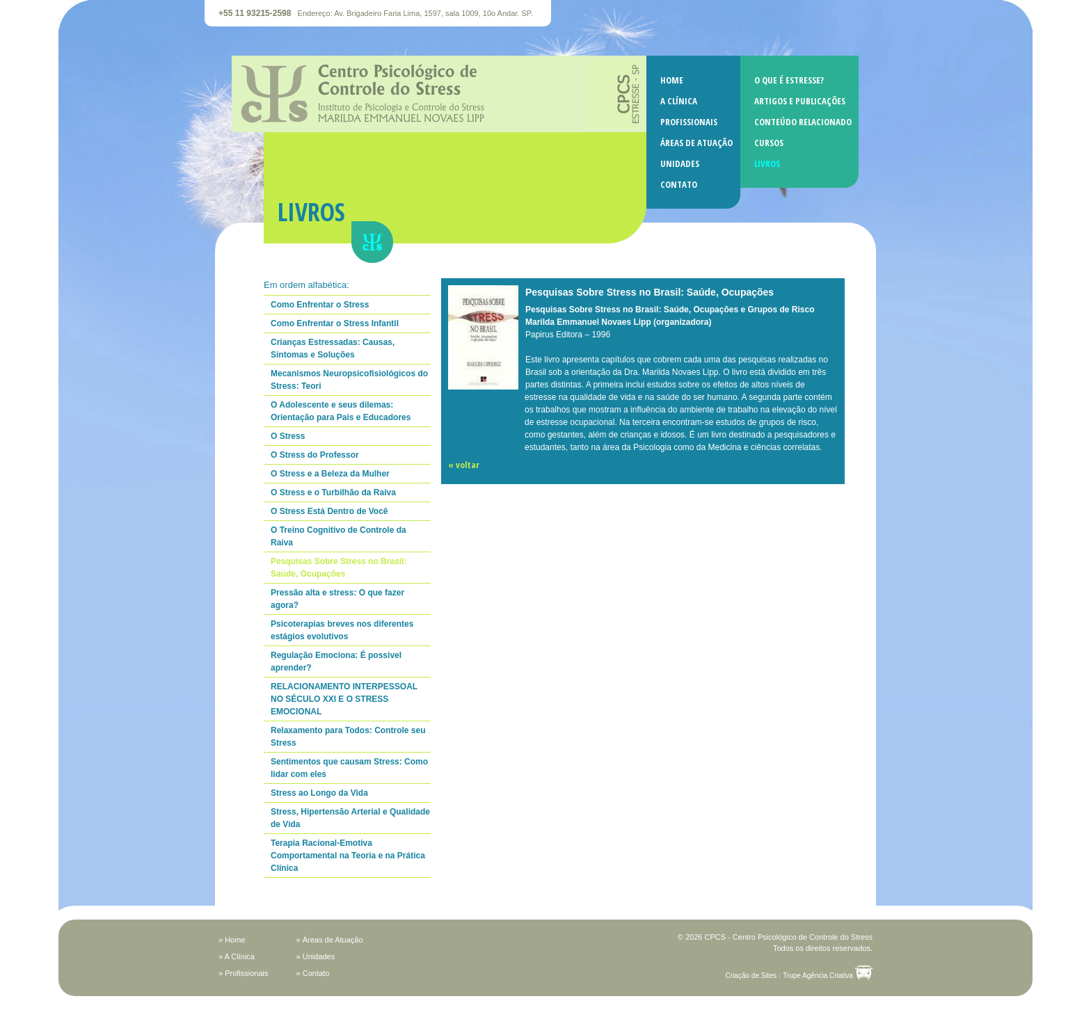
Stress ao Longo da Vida (319, 793)
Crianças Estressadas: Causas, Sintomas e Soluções (333, 348)
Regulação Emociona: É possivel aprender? (336, 661)
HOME (671, 80)
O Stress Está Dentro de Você (329, 511)
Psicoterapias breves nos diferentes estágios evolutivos (342, 630)
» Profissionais (243, 973)
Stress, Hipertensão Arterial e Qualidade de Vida (350, 818)
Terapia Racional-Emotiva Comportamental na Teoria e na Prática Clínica (348, 855)
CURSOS (768, 142)
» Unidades (315, 956)
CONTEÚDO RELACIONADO (803, 121)
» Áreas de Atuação (329, 940)
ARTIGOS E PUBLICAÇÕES (799, 101)
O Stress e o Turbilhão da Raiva (333, 492)
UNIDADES (679, 163)
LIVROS (767, 163)
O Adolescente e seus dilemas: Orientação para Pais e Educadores (341, 411)
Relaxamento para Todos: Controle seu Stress (348, 737)
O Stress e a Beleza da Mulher (330, 474)
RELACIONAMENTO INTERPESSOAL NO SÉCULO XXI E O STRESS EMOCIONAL (344, 699)
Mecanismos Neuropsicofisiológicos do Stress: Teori (349, 380)
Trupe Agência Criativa (818, 975)
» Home (232, 940)
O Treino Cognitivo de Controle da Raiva (338, 536)
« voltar (463, 464)
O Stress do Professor (315, 455)
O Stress (288, 436)
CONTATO (678, 184)
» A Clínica (236, 956)
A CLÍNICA (678, 101)
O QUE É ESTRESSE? (789, 80)
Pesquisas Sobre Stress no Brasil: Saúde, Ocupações (338, 567)
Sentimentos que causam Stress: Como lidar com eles (349, 768)
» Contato (313, 973)
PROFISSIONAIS (688, 121)
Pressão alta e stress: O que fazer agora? (337, 599)
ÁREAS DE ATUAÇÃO (696, 142)
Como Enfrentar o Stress (320, 305)
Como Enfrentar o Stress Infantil (335, 323)
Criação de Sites (751, 975)
